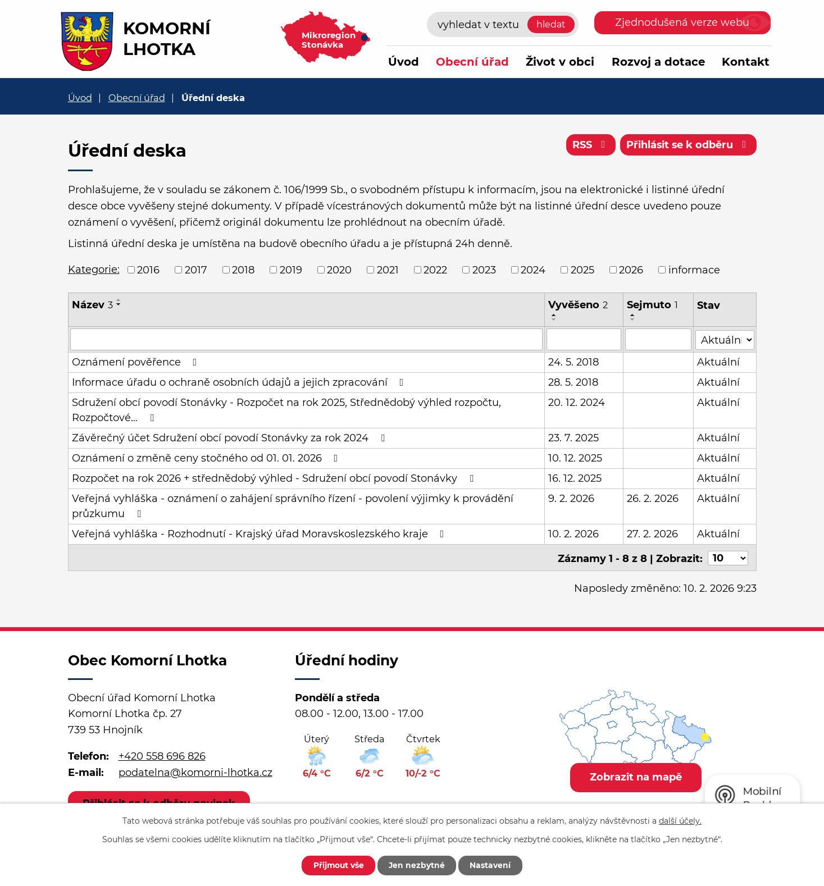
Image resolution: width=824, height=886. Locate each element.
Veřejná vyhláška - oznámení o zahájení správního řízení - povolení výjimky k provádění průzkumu (292, 505)
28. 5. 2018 (573, 382)
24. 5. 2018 (573, 361)
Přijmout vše (337, 865)
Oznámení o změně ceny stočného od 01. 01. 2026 (207, 457)
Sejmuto (652, 305)
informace (694, 269)
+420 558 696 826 (162, 754)
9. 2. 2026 (571, 498)
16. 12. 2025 (575, 478)
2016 (148, 269)
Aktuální (718, 361)
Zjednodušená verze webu (682, 22)
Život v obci (560, 61)
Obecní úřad (472, 61)
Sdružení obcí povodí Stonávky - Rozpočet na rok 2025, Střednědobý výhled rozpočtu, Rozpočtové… (286, 409)
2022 (435, 269)
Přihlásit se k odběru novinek (159, 801)
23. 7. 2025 (573, 437)
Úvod (403, 61)
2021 (388, 269)
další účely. (680, 820)
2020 (339, 269)
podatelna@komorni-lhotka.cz (195, 771)
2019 (291, 269)
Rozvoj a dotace (658, 61)
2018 (243, 269)
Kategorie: (94, 269)
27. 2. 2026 (652, 533)
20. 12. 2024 (576, 402)
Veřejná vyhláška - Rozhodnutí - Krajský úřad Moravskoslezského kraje (260, 533)
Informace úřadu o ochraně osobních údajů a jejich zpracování (240, 382)
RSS (589, 145)
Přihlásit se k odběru (687, 145)
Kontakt (746, 61)
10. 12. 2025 (575, 457)
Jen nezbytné (417, 865)
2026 (631, 269)
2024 (533, 269)
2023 (484, 269)
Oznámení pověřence (137, 361)
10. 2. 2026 (573, 533)
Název (92, 305)
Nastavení (492, 865)
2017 (196, 269)
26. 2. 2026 (653, 498)
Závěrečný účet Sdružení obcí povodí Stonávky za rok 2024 (230, 437)
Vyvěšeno (578, 305)
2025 (582, 269)
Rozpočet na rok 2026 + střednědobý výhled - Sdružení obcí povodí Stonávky (275, 478)
